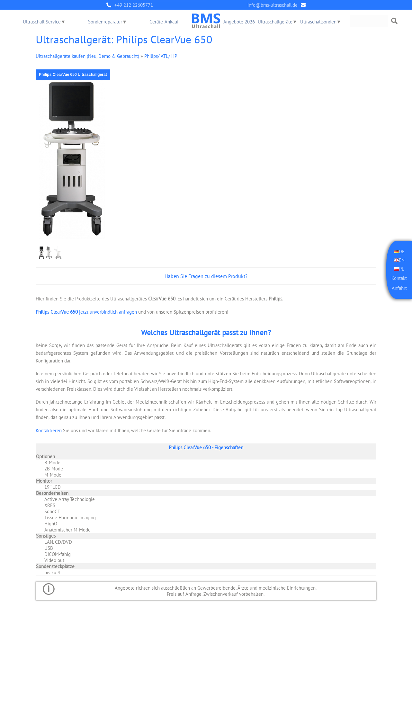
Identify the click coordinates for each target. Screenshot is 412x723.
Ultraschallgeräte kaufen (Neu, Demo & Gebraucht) (87, 56)
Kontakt (399, 277)
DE (402, 251)
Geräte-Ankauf (164, 22)
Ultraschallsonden (318, 22)
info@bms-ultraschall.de (272, 5)
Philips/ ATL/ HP (160, 56)
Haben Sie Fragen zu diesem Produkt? (206, 276)
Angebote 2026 (239, 22)
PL (401, 268)
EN (402, 260)
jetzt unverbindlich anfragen (86, 311)
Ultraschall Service (42, 22)
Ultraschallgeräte (275, 22)
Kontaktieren (49, 430)
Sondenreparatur (105, 22)
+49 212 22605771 (133, 5)
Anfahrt (399, 288)
